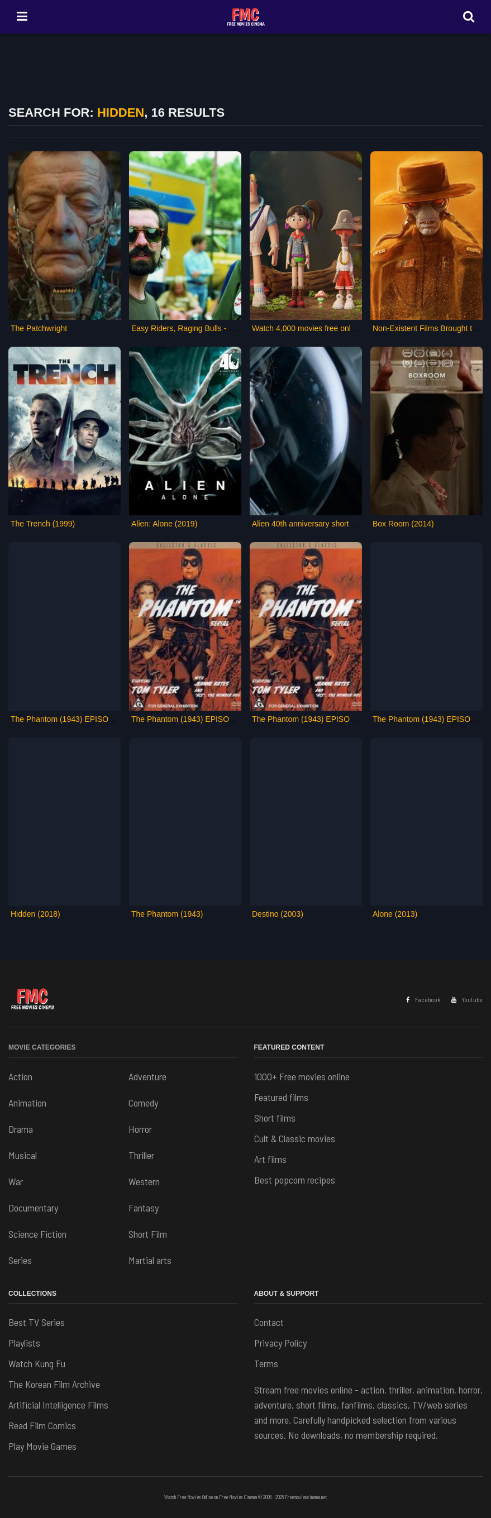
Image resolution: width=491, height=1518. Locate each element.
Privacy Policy (280, 1343)
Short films (274, 1118)
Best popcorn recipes (294, 1180)
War (15, 1181)
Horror (140, 1129)
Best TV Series (36, 1322)
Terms (266, 1363)
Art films (270, 1159)
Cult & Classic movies (294, 1138)
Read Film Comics (42, 1425)
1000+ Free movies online (302, 1076)
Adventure (147, 1076)
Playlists (24, 1343)
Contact (269, 1322)
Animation (27, 1102)
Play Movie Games (42, 1446)
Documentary (33, 1207)
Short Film (147, 1234)
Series (20, 1260)
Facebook (423, 999)
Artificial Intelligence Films (58, 1405)
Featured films (281, 1097)
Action (20, 1076)
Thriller (141, 1155)
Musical (22, 1155)
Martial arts (149, 1260)
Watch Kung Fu (36, 1363)
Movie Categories (41, 1047)
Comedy (143, 1102)
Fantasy (143, 1207)
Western (144, 1181)
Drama (20, 1129)
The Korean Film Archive (54, 1384)
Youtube (467, 999)
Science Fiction (37, 1234)
